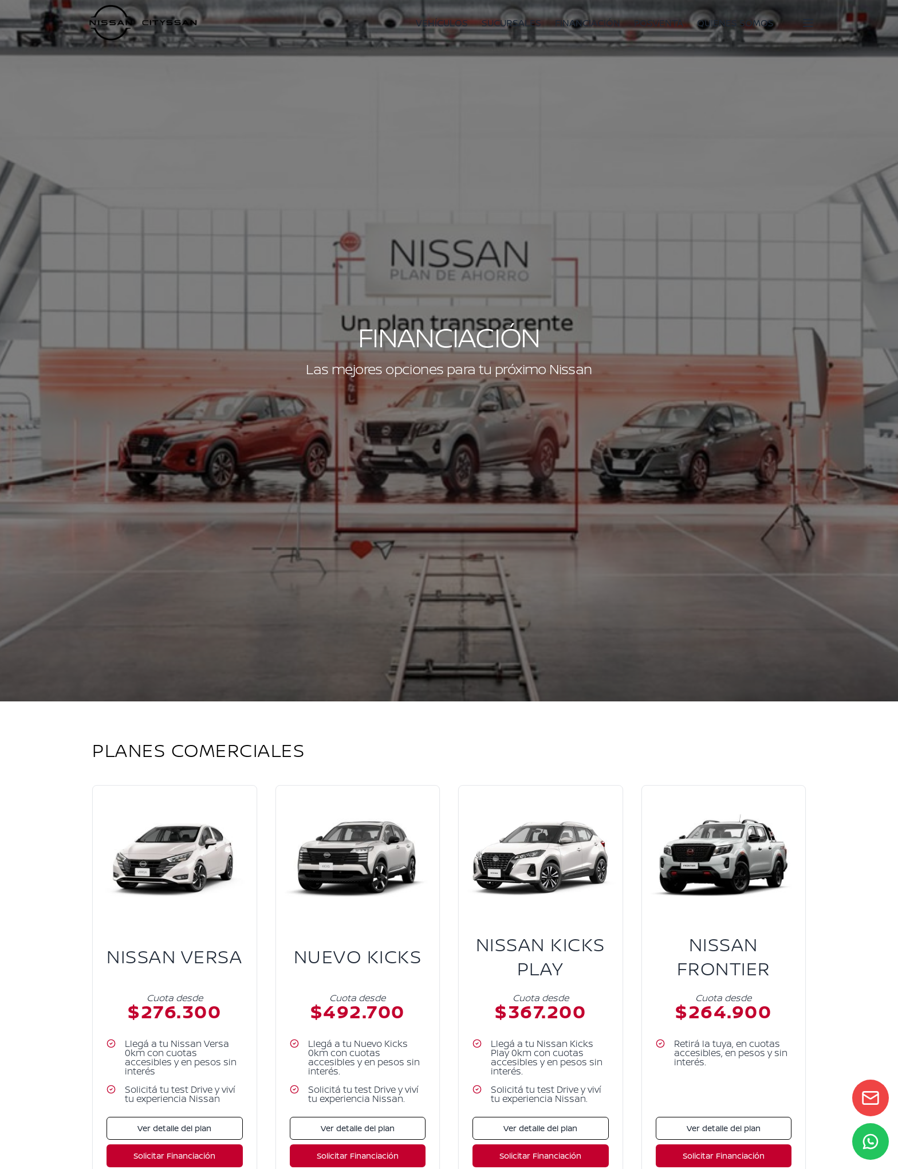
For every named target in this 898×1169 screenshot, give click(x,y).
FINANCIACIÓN (587, 23)
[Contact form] (870, 1098)
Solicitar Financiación (174, 1155)
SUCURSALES (511, 23)
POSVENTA (658, 23)
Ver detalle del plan (174, 1128)
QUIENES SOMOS (735, 23)
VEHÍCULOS (442, 23)
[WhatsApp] (870, 1141)
